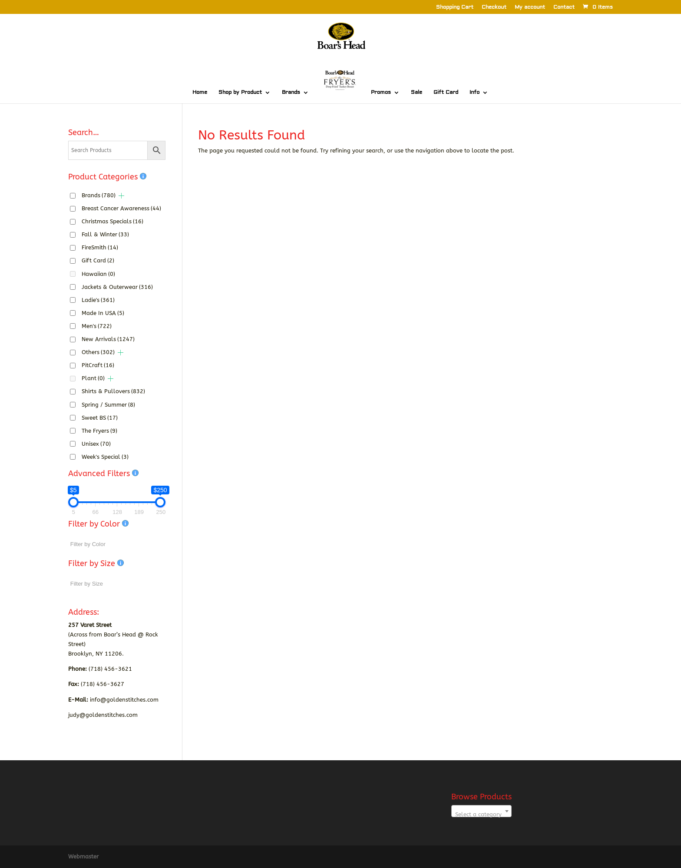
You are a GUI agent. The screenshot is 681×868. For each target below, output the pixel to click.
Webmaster (83, 856)
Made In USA (103, 313)
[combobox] (481, 811)
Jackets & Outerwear (117, 287)
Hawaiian (98, 274)
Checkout (494, 7)
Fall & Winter (105, 234)
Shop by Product (240, 92)
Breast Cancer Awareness (121, 208)
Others (98, 352)
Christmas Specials (112, 221)
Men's (97, 326)
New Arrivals (108, 339)
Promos (381, 92)
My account (530, 7)
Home (199, 92)
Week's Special (105, 457)
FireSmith (100, 247)
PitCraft (98, 365)
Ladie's (98, 300)
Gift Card (445, 92)
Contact (564, 7)
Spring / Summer (108, 404)
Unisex (96, 444)
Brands (291, 92)
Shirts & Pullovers (113, 391)
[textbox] (481, 814)
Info (474, 92)
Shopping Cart (454, 7)
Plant (93, 378)
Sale (416, 92)
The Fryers (99, 430)
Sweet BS (100, 417)
